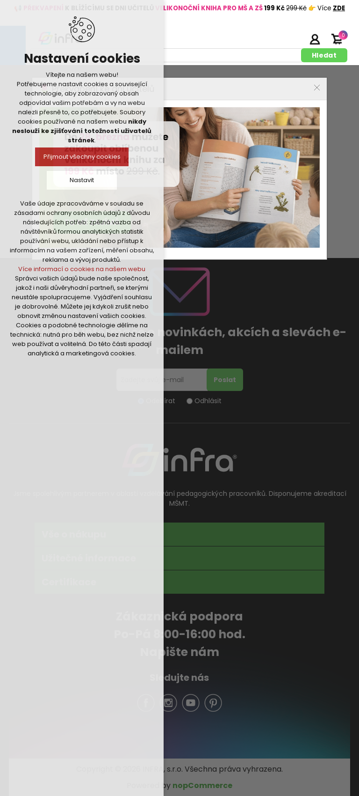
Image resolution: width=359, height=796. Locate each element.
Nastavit (82, 180)
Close (317, 87)
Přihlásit (315, 38)
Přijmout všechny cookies (82, 156)
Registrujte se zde (291, 38)
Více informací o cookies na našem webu (81, 269)
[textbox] (167, 55)
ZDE (339, 8)
